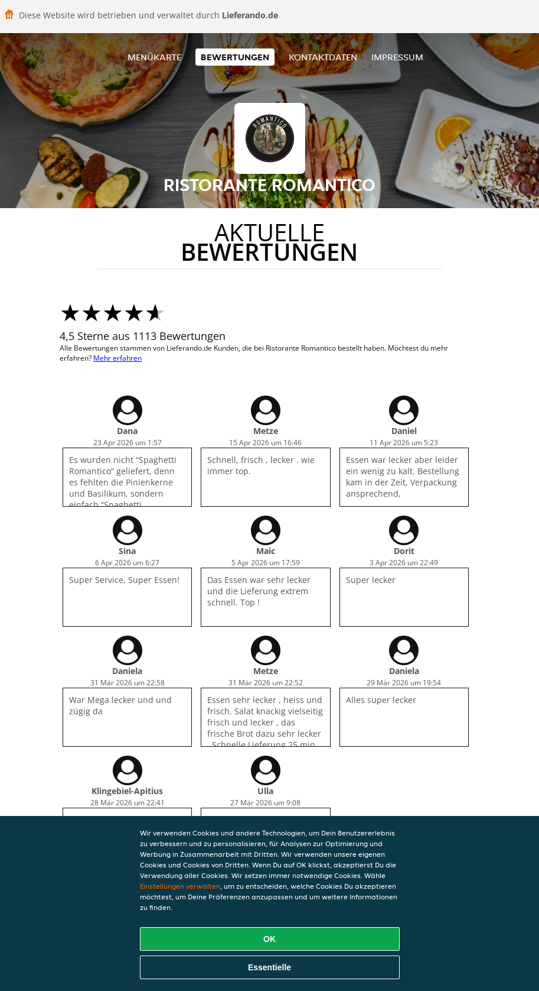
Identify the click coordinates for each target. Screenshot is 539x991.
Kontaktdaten (323, 57)
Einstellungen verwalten (180, 886)
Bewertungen (235, 57)
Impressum (397, 57)
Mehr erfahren (117, 358)
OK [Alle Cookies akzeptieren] (269, 939)
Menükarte (154, 57)
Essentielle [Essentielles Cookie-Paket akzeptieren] (269, 967)
